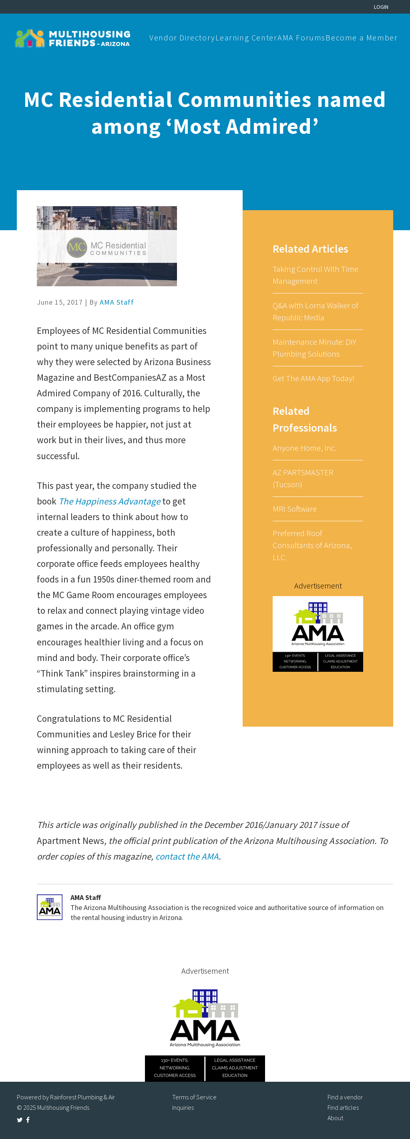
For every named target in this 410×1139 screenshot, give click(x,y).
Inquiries (183, 1107)
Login (381, 6)
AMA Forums (301, 37)
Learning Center (246, 37)
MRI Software (295, 508)
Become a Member (362, 37)
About (335, 1118)
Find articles (343, 1107)
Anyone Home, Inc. (304, 447)
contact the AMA (187, 856)
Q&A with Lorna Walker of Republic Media (315, 311)
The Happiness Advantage (109, 501)
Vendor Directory (182, 37)
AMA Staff (117, 302)
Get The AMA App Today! (314, 378)
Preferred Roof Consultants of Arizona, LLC (312, 545)
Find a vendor (345, 1097)
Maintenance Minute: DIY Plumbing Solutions (314, 347)
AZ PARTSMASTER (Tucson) (303, 478)
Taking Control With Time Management (315, 274)
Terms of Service (194, 1097)
